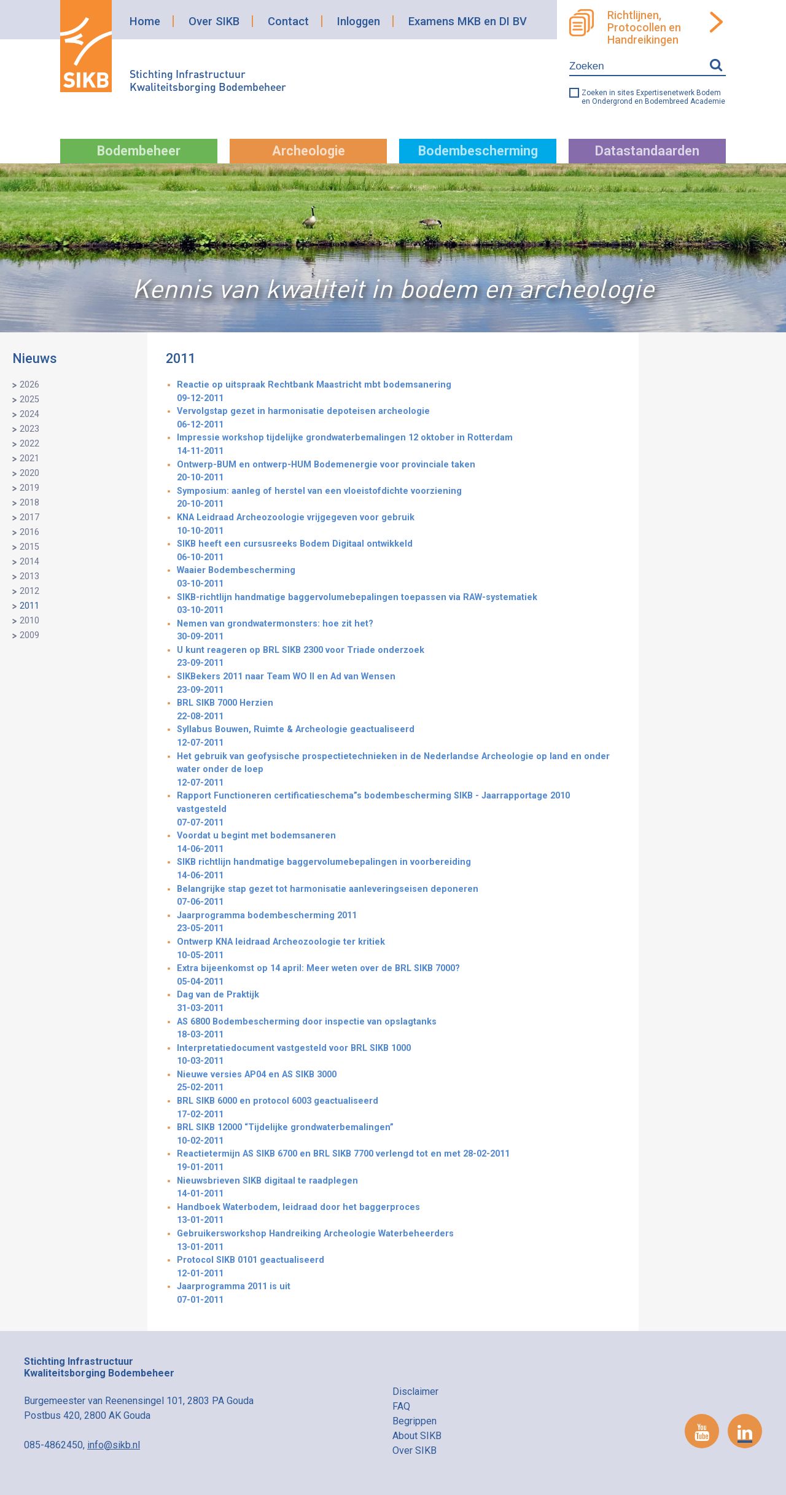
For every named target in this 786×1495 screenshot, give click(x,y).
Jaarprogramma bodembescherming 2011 (398, 922)
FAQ (401, 1406)
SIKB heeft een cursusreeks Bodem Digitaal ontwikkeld (398, 551)
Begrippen (414, 1421)
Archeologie (308, 150)
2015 (29, 547)
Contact (288, 21)
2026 (29, 385)
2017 (29, 517)
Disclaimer (415, 1391)
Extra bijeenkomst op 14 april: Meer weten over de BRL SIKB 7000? (398, 975)
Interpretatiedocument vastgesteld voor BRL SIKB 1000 (398, 1055)
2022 (29, 444)
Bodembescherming (478, 150)
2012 (29, 591)
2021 (29, 458)
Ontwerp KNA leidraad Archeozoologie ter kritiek (398, 949)
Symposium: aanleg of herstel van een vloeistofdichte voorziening (398, 498)
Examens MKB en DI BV (467, 21)
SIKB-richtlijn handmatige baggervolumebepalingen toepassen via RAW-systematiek (398, 604)
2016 (29, 532)
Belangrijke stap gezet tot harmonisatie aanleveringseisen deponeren (398, 896)
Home (145, 21)
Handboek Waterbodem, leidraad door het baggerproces (398, 1214)
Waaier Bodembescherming (398, 577)
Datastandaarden (647, 150)
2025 (29, 399)
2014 (29, 561)
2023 (29, 429)
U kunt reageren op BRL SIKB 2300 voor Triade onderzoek (398, 657)
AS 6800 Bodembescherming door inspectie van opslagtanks (398, 1029)
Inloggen (358, 21)
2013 (29, 576)
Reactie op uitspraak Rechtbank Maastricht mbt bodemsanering (398, 392)
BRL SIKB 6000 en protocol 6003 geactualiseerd (398, 1108)
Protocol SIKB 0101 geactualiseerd (398, 1267)
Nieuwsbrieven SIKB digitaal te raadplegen (398, 1188)
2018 (29, 503)
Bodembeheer (139, 150)
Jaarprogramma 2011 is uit (398, 1293)
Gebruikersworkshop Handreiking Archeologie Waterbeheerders (398, 1241)
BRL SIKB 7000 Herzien (398, 710)
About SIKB (417, 1436)
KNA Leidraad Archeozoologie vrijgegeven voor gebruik (398, 524)
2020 (29, 473)
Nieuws (34, 358)
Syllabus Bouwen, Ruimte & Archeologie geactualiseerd (398, 736)
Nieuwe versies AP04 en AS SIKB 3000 (398, 1082)
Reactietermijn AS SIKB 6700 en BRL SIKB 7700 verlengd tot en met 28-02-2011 (398, 1161)
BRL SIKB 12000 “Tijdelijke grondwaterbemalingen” (398, 1134)
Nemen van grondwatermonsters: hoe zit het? (398, 631)
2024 (29, 414)
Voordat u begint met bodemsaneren (398, 843)
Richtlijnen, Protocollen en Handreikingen (644, 27)
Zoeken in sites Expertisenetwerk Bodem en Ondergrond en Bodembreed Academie (653, 97)
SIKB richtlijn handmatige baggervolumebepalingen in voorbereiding (398, 869)
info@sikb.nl (113, 1445)
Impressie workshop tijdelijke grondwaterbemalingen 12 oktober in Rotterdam (398, 445)
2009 (29, 635)
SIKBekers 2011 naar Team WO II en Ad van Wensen (398, 684)
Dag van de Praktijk (398, 1002)
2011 (29, 606)
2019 (29, 488)
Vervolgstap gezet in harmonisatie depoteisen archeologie (398, 418)
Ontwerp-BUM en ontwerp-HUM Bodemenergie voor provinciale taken (398, 472)
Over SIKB (214, 21)
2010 (29, 620)
